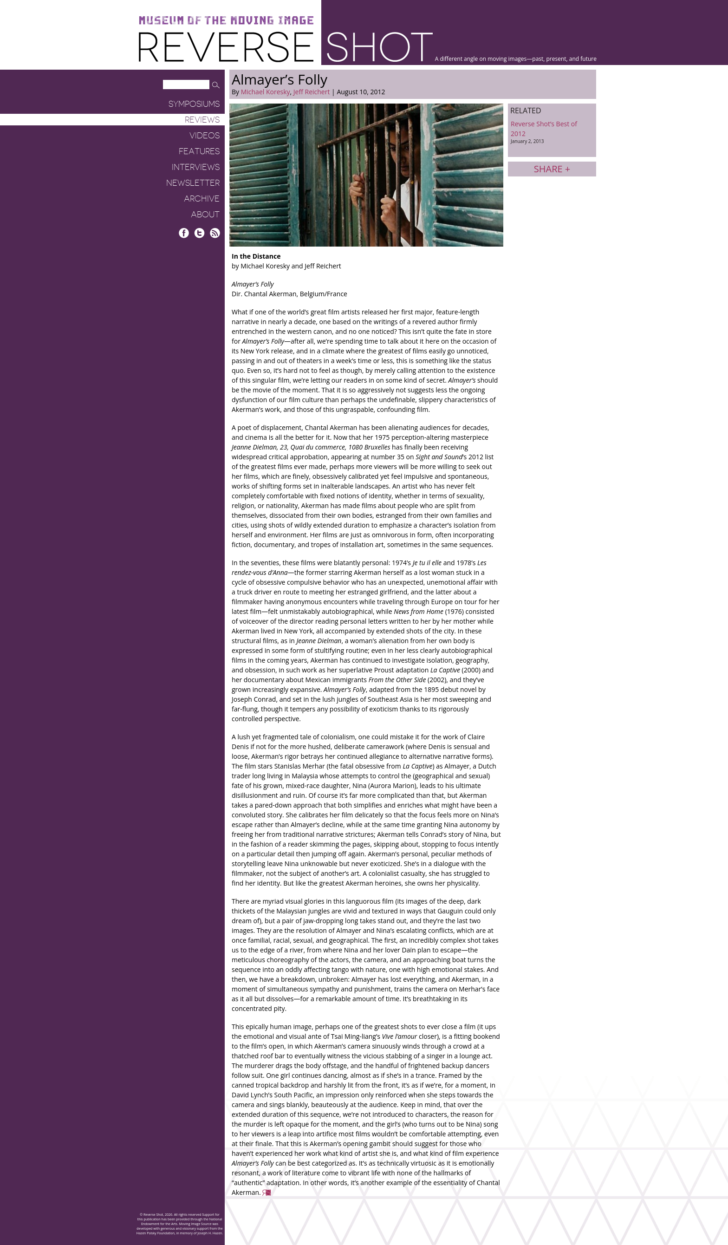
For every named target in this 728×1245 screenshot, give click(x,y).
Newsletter (193, 183)
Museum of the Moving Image (226, 21)
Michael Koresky (265, 91)
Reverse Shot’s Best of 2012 (552, 131)
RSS (214, 233)
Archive (202, 199)
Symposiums (194, 104)
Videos (204, 135)
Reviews (202, 120)
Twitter (199, 233)
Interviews (196, 167)
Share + (552, 169)
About (205, 214)
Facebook (184, 233)
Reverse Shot (286, 46)
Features (199, 151)
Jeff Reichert (311, 91)
